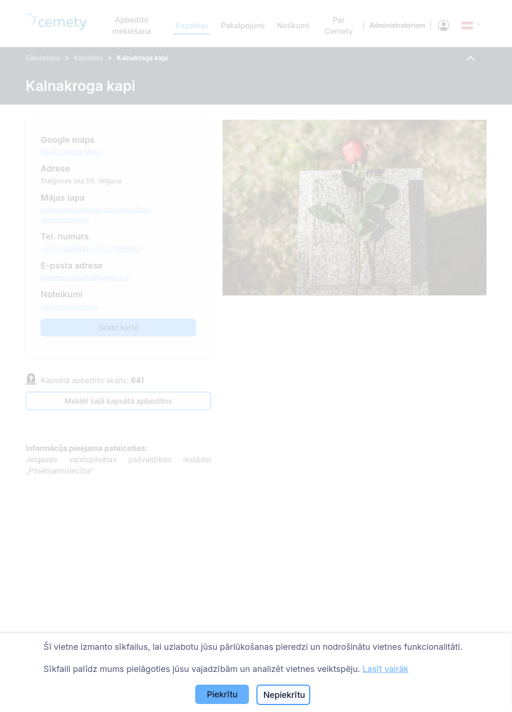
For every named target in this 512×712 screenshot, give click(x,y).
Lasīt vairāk (385, 669)
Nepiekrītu (284, 695)
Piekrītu (222, 694)
